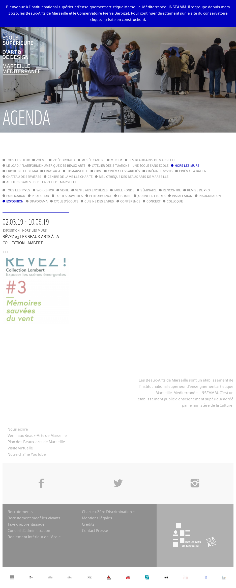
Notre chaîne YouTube (27, 454)
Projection (40, 196)
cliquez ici (98, 20)
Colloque (175, 201)
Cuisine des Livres (99, 201)
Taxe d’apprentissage (26, 524)
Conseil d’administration (29, 531)
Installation (182, 196)
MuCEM (116, 160)
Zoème (41, 160)
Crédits (88, 524)
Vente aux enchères (91, 190)
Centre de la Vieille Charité (70, 177)
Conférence (130, 201)
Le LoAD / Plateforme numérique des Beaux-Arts (45, 165)
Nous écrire (18, 429)
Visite (64, 190)
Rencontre (172, 190)
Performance (100, 196)
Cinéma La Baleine (193, 171)
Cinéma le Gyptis (159, 171)
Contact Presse (95, 531)
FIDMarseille (77, 171)
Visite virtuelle (20, 448)
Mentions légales (97, 518)
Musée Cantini (92, 160)
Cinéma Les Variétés (124, 171)
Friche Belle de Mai (22, 171)
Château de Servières (23, 177)
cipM (98, 171)
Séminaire (148, 190)
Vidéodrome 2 (64, 160)
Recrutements (20, 512)
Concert (153, 201)
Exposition (14, 201)
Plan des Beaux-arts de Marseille (36, 442)
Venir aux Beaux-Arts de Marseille (37, 436)
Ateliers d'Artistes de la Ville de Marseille (41, 182)
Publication (15, 196)
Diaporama (39, 201)
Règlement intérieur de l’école (34, 537)
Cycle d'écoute (66, 201)
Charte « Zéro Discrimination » (108, 512)
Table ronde (124, 190)
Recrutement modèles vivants (34, 518)
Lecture (124, 196)
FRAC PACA (52, 171)
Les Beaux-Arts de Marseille (152, 160)
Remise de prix (198, 190)
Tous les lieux (18, 160)
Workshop (45, 190)
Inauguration (210, 196)
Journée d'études (151, 196)
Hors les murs (187, 165)
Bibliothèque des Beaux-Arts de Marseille (133, 177)
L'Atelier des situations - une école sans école (130, 165)
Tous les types (18, 190)
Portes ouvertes (69, 196)
